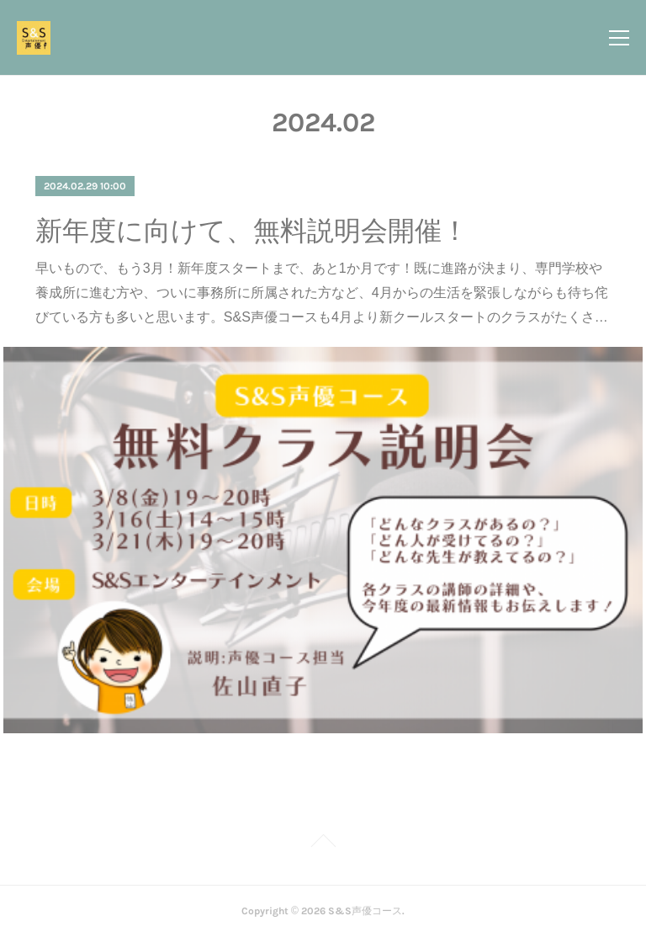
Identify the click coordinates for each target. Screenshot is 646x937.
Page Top (323, 843)
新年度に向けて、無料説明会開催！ (252, 231)
